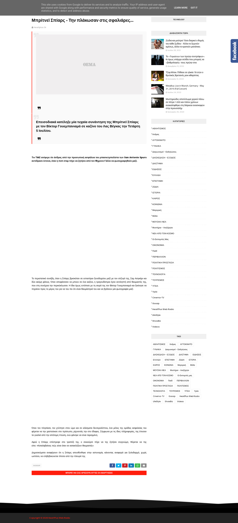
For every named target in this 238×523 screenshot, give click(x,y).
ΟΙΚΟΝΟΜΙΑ (158, 245)
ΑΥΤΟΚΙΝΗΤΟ (158, 140)
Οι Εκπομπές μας (160, 239)
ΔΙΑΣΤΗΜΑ (157, 163)
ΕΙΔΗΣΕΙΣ (157, 169)
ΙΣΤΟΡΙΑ (156, 192)
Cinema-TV (158, 297)
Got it (194, 7)
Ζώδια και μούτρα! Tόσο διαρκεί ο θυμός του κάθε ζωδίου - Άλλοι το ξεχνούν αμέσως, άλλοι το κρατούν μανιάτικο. (185, 43)
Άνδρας (155, 134)
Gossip (36, 465)
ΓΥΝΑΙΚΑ (156, 145)
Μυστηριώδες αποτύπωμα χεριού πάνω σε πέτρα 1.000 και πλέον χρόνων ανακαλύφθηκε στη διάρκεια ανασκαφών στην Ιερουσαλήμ (185, 104)
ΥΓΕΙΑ (155, 285)
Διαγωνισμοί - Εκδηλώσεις (164, 151)
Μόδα (155, 215)
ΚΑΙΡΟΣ (156, 198)
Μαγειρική (157, 210)
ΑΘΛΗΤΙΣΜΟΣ (159, 128)
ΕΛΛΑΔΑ (156, 175)
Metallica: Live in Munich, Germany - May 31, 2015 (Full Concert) (185, 87)
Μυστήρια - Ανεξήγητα (162, 227)
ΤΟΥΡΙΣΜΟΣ (158, 280)
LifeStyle (156, 315)
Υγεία (154, 291)
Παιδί (154, 250)
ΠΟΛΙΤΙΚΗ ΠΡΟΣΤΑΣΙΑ (163, 262)
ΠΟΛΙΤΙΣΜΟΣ (158, 268)
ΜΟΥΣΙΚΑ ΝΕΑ (159, 221)
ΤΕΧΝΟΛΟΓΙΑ (158, 274)
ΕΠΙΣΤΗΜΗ (157, 180)
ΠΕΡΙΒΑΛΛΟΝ (159, 256)
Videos (156, 326)
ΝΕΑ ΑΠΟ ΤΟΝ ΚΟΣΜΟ (163, 233)
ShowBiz (156, 320)
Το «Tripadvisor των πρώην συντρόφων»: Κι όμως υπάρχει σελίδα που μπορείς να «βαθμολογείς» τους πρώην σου (185, 59)
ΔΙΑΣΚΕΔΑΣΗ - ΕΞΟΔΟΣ (164, 157)
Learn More (180, 7)
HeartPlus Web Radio (163, 309)
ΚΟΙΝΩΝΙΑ (157, 204)
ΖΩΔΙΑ (155, 186)
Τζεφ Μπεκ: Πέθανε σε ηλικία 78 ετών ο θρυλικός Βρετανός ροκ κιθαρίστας (184, 74)
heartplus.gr (40, 27)
